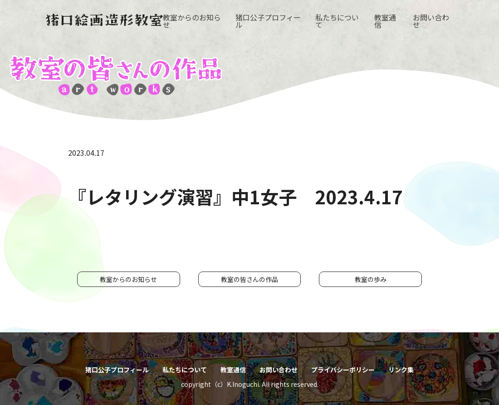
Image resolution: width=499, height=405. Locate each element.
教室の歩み (370, 279)
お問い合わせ (431, 21)
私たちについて (337, 21)
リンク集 (401, 369)
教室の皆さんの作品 (249, 279)
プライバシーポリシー (343, 369)
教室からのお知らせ (192, 21)
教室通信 (385, 21)
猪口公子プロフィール (268, 21)
